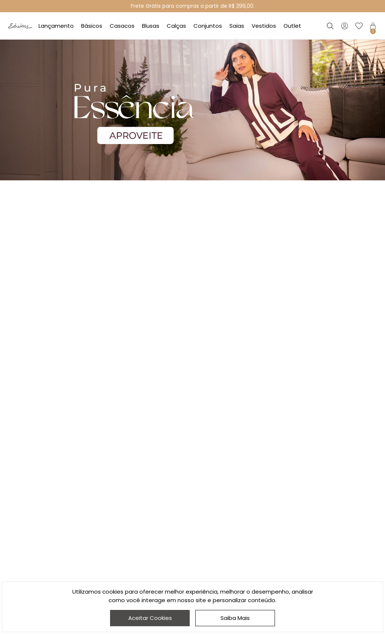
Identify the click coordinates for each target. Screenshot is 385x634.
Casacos (122, 26)
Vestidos (264, 26)
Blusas (150, 26)
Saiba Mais (235, 618)
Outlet (292, 26)
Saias (236, 26)
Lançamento (56, 26)
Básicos (91, 26)
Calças (176, 26)
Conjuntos (207, 26)
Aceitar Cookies (150, 618)
